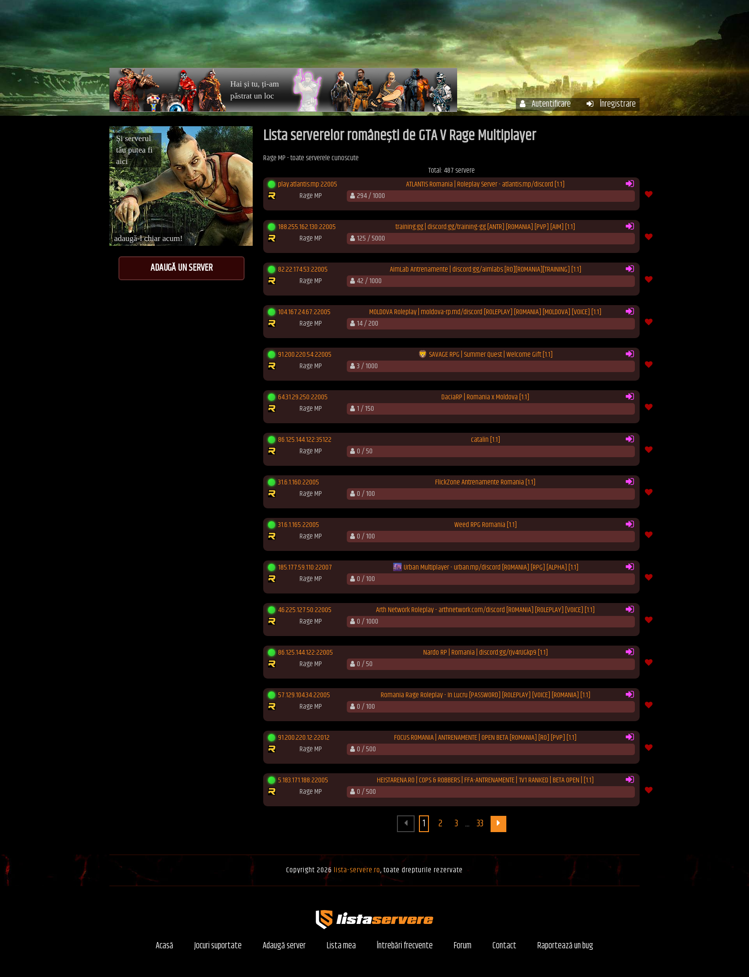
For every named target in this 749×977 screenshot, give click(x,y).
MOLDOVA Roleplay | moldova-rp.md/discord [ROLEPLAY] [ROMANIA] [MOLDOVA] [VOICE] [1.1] (485, 312)
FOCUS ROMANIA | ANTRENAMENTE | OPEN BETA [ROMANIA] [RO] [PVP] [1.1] (485, 738)
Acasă (343, 37)
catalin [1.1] (485, 440)
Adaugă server (284, 946)
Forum (576, 37)
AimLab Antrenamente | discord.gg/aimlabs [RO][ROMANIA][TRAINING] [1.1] (485, 269)
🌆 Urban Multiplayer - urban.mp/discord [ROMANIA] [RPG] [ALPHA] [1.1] (485, 567)
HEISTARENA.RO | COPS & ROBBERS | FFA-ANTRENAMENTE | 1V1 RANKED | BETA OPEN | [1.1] (485, 780)
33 (480, 823)
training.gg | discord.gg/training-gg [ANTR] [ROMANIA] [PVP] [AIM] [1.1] (485, 227)
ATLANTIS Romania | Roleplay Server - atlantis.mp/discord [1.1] (485, 184)
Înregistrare (611, 104)
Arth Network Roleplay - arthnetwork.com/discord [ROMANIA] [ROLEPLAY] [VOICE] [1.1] (485, 610)
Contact (504, 946)
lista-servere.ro (357, 870)
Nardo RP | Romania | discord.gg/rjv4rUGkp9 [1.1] (485, 653)
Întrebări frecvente (512, 37)
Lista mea (341, 946)
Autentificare (545, 104)
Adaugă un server (181, 268)
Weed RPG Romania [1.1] (485, 525)
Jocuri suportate (218, 946)
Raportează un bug (565, 946)
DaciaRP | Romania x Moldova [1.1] (485, 397)
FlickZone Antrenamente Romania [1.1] (485, 482)
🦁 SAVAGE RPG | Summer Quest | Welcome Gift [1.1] (485, 355)
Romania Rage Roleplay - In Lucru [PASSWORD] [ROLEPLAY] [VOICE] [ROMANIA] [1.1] (485, 695)
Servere (386, 37)
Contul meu (439, 37)
